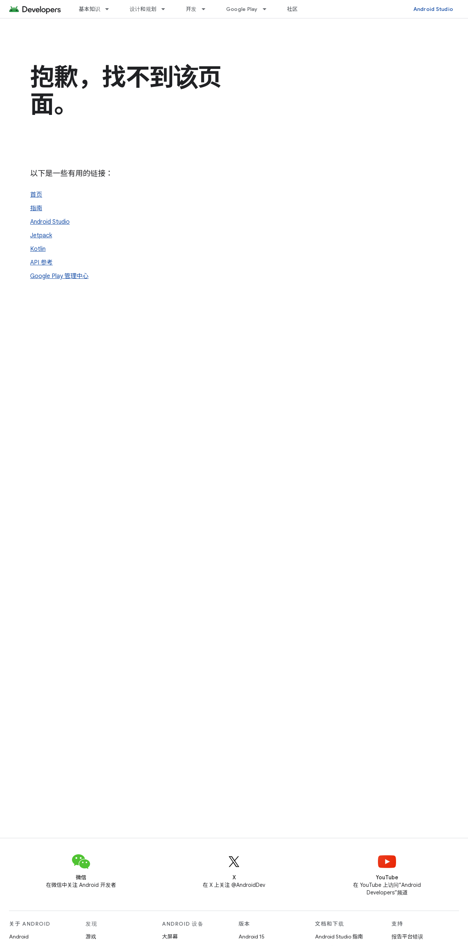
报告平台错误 (407, 936)
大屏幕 (170, 936)
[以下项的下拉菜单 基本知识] (110, 9)
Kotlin (38, 249)
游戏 (91, 936)
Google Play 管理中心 (59, 276)
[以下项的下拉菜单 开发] (207, 9)
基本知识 (89, 9)
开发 (191, 9)
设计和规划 (143, 9)
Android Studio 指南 (339, 936)
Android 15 (252, 936)
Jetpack (41, 235)
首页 (36, 195)
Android (19, 936)
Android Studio (433, 9)
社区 (292, 9)
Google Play (242, 9)
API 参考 (41, 262)
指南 (36, 208)
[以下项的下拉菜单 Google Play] (268, 9)
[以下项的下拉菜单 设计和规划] (166, 9)
